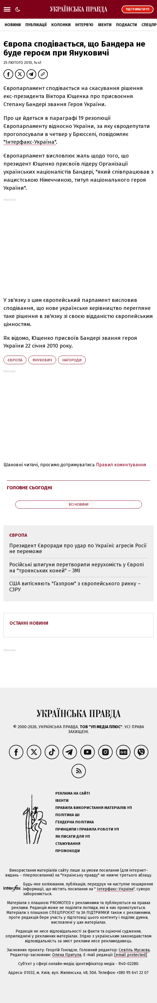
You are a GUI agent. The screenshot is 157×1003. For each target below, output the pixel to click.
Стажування (67, 843)
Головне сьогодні (29, 488)
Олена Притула (66, 954)
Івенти (104, 24)
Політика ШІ (67, 815)
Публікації (36, 24)
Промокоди (67, 851)
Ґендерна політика (74, 822)
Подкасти (126, 24)
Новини (13, 24)
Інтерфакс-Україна (115, 889)
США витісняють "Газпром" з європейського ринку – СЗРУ (75, 586)
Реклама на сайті (72, 793)
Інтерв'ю (84, 24)
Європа (15, 360)
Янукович (42, 360)
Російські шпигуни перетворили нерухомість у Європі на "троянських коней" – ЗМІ (76, 567)
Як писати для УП (72, 836)
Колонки (61, 24)
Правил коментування (121, 464)
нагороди (72, 360)
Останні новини (29, 623)
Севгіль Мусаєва (134, 950)
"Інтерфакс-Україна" (29, 142)
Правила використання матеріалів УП (93, 808)
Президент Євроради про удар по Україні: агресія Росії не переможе (78, 548)
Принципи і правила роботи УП (87, 829)
